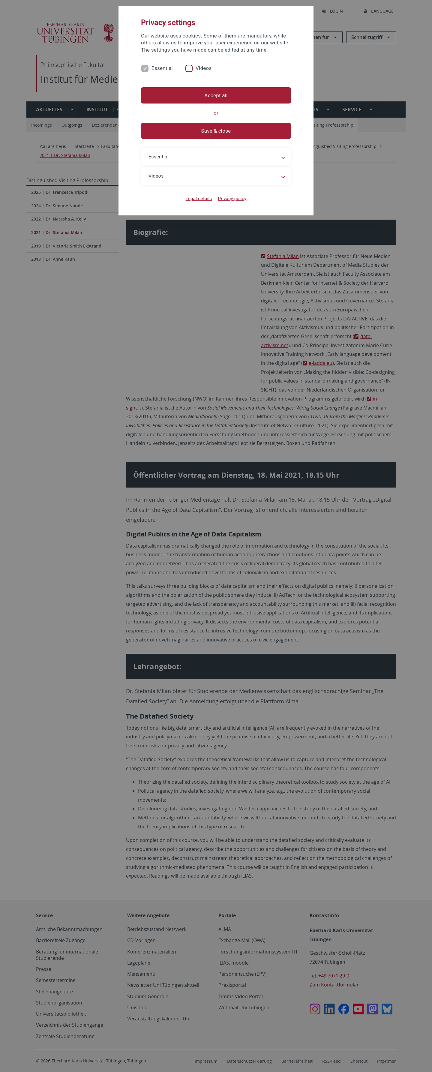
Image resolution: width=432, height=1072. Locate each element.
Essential (162, 68)
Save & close (216, 131)
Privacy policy (232, 198)
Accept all (215, 95)
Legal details (199, 198)
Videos (204, 68)
